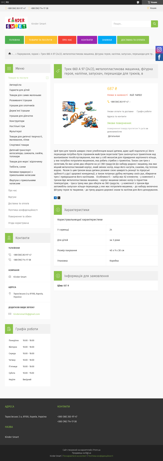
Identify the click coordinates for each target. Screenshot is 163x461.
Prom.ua (96, 450)
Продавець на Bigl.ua (81, 453)
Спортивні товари (19, 145)
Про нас (67, 40)
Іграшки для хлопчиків (21, 105)
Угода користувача (18, 223)
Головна (14, 40)
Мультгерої (15, 131)
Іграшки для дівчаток (21, 115)
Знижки (107, 40)
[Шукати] (154, 23)
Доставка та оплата (133, 40)
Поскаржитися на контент (74, 456)
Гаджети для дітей (19, 90)
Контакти (87, 40)
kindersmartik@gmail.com (26, 314)
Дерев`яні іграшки (19, 110)
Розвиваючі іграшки (20, 100)
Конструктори (16, 121)
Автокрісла (15, 84)
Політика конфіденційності (23, 210)
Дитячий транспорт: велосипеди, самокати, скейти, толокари (26, 153)
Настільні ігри (17, 126)
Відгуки (12, 197)
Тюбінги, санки (17, 166)
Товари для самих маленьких (25, 95)
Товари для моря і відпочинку (25, 161)
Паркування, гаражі (28, 54)
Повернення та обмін (19, 216)
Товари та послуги (40, 40)
